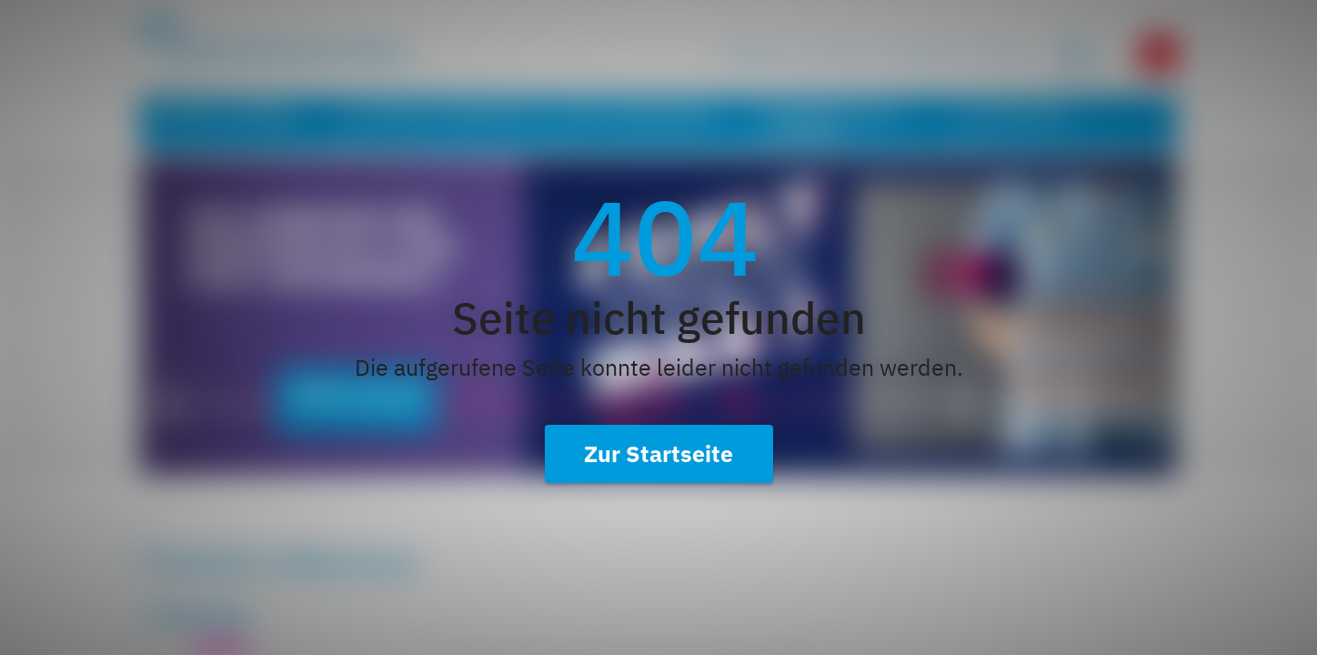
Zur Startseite (658, 453)
